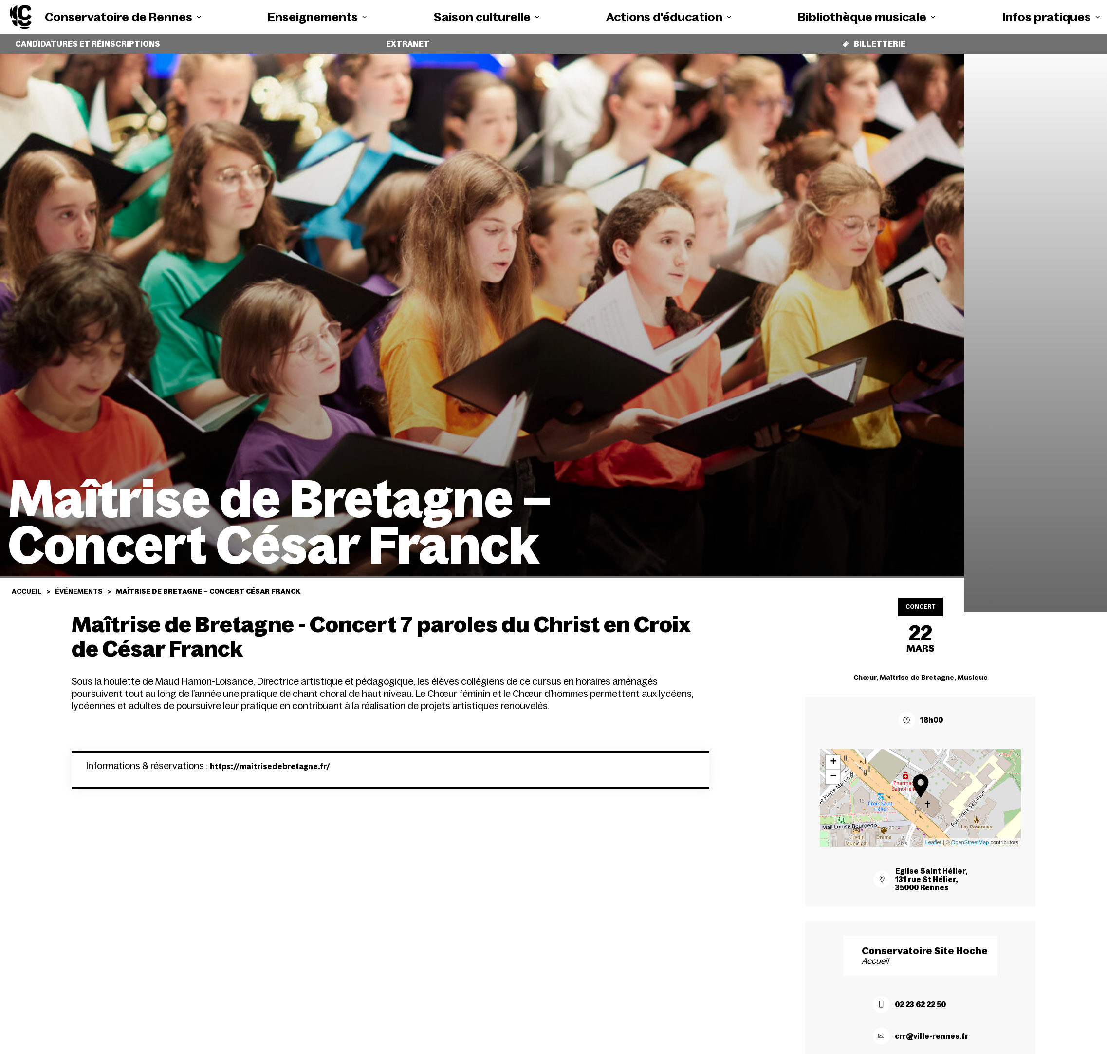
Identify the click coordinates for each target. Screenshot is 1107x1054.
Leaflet (933, 835)
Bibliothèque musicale (866, 17)
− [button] (833, 769)
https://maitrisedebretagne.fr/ (270, 762)
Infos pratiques (1051, 17)
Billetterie (874, 40)
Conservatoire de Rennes (123, 17)
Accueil (27, 584)
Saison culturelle (486, 17)
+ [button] (833, 755)
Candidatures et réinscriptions (88, 40)
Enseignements (317, 17)
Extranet (408, 40)
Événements (79, 584)
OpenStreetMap (970, 835)
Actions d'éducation (668, 17)
